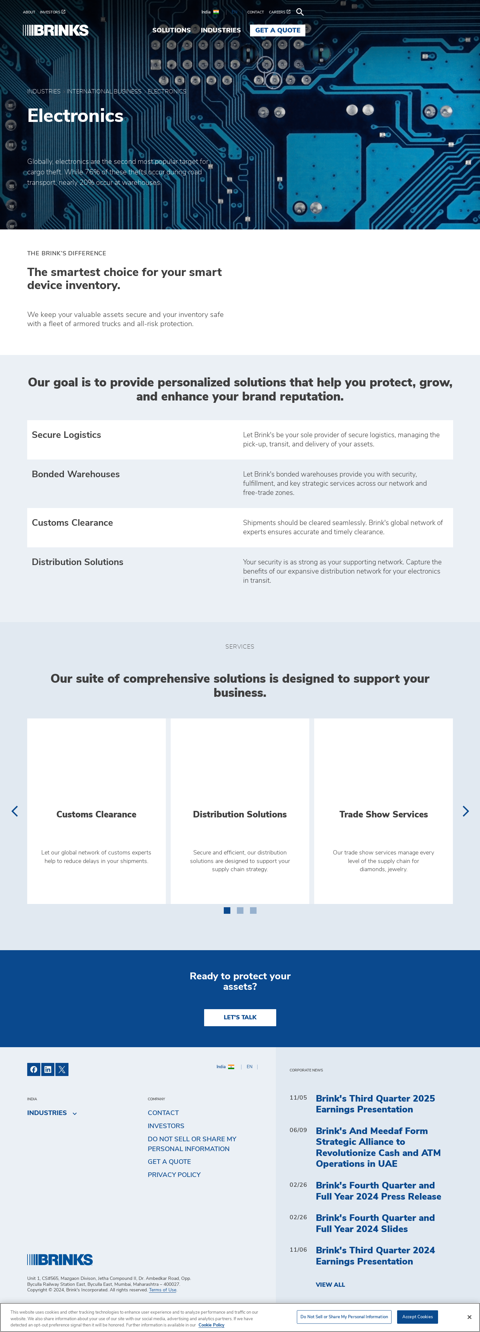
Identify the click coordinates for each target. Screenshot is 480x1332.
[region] (240, 1317)
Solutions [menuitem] (319, 30)
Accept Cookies (417, 1317)
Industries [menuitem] (369, 30)
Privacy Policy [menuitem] (174, 1198)
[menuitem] (35, 12)
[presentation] (14, 834)
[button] (227, 932)
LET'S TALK (240, 1041)
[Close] (469, 1317)
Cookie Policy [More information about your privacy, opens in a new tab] (211, 1325)
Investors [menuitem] (166, 1149)
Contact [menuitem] (163, 1136)
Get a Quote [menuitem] (425, 30)
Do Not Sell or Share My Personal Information (192, 1167)
